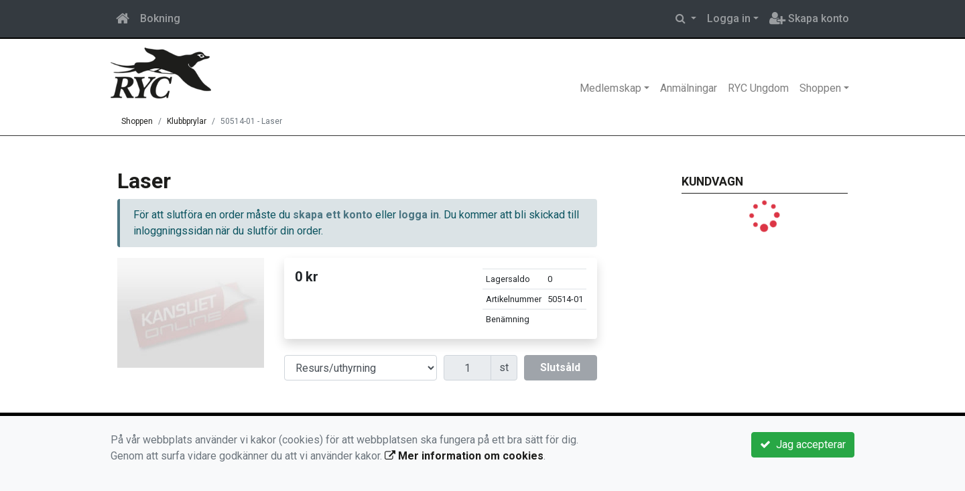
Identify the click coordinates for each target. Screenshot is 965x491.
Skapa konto (809, 18)
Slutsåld (560, 367)
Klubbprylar (186, 121)
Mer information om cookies (464, 455)
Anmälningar (688, 88)
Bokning (160, 18)
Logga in (729, 18)
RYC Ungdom (758, 88)
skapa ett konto (333, 214)
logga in (419, 214)
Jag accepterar (803, 444)
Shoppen (820, 88)
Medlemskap (610, 88)
